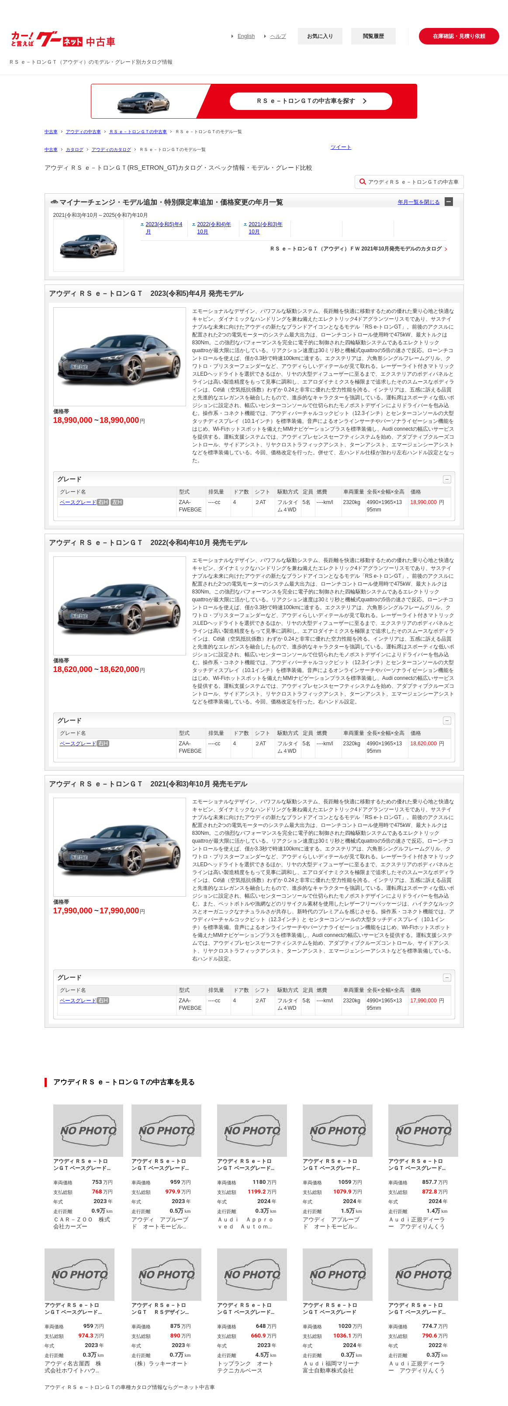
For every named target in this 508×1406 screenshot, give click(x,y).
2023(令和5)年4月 (164, 228)
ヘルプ (278, 36)
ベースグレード (78, 502)
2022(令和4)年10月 (214, 228)
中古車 (51, 131)
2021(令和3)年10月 (266, 228)
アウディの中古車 (83, 131)
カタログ (74, 149)
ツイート (341, 147)
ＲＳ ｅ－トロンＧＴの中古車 (138, 131)
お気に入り (320, 36)
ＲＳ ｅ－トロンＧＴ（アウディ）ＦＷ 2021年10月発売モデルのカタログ (356, 249)
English (246, 36)
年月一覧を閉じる (419, 202)
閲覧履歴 (373, 36)
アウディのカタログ (111, 149)
